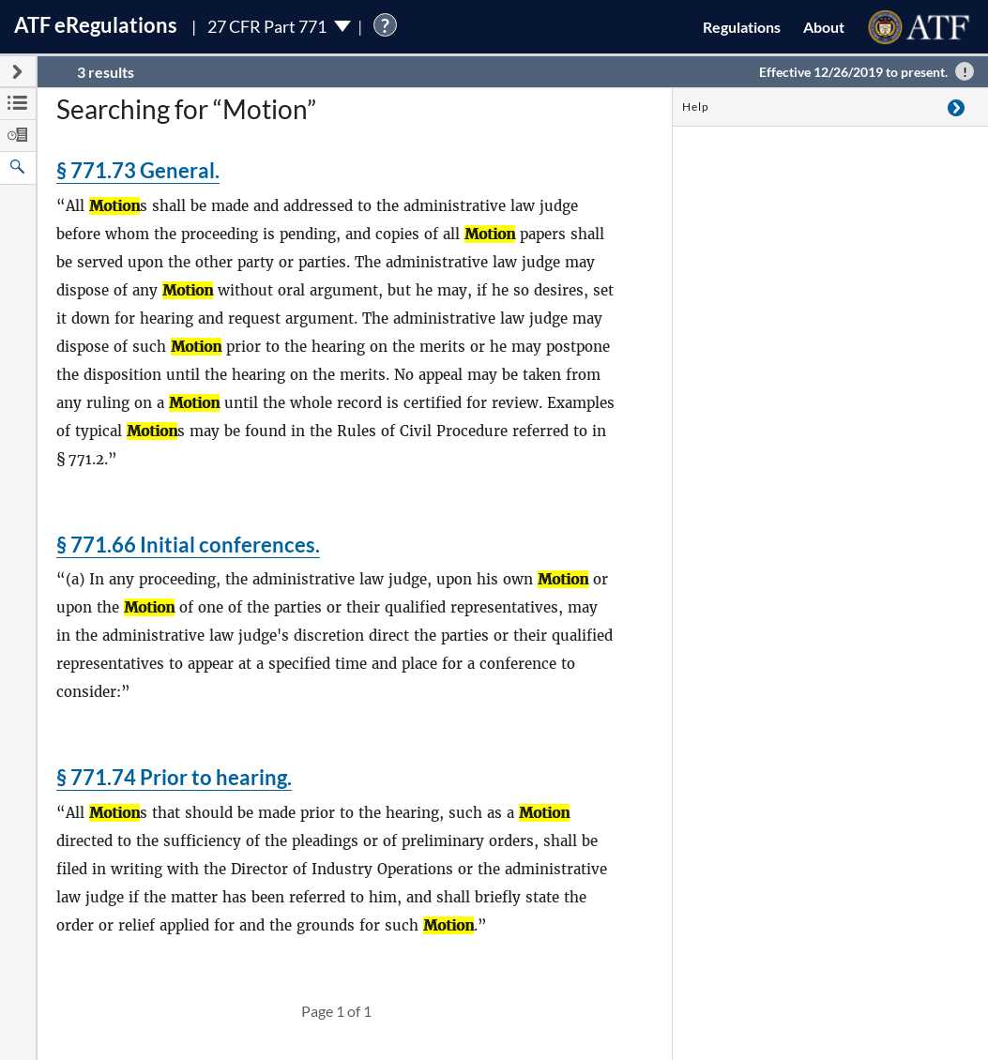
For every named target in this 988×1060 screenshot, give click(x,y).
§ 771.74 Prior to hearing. (174, 777)
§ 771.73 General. (138, 170)
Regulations (742, 27)
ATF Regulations (95, 25)
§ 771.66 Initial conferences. (188, 544)
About (823, 27)
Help (695, 106)
